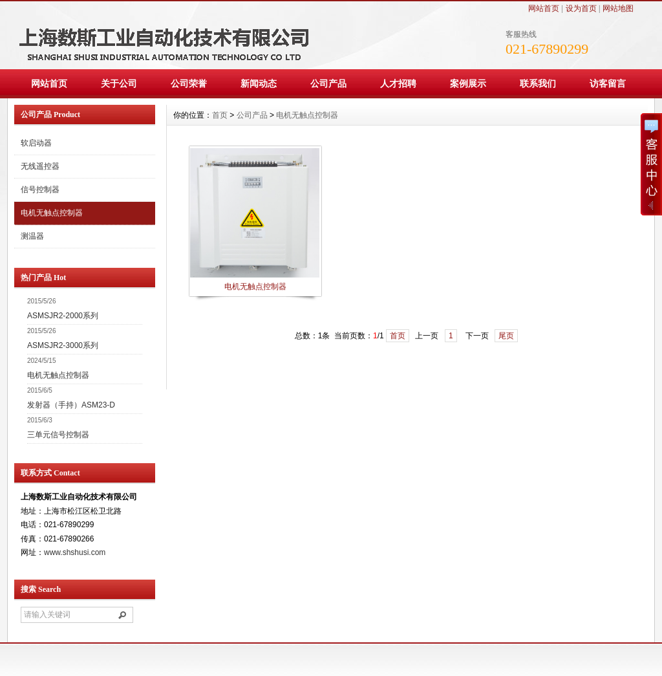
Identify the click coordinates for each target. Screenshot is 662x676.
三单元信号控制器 (58, 434)
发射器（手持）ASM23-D (71, 404)
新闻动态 (258, 83)
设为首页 (581, 8)
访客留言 (608, 83)
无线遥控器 (40, 166)
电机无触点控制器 (52, 212)
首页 (220, 115)
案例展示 (468, 83)
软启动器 (36, 142)
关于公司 (119, 83)
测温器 (32, 236)
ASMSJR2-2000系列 (62, 315)
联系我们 (538, 83)
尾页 (506, 335)
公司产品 (328, 83)
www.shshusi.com (74, 552)
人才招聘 (398, 83)
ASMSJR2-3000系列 (62, 345)
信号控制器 (40, 189)
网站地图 (618, 8)
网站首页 (543, 8)
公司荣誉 (189, 83)
